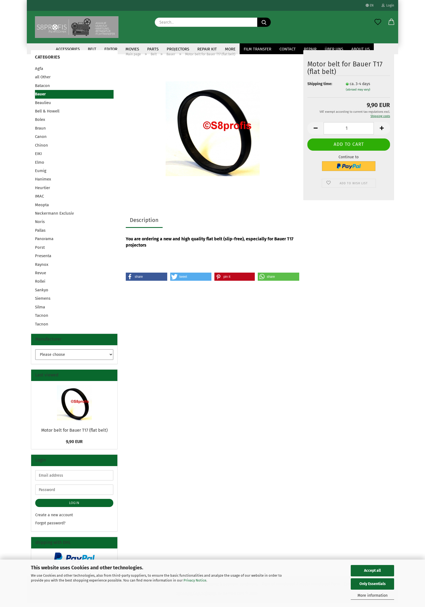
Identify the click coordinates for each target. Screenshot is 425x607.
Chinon (41, 149)
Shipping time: (319, 87)
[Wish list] (378, 22)
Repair (310, 49)
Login (388, 5)
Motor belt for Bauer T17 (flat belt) (74, 434)
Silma (40, 310)
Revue (40, 276)
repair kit (207, 49)
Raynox (41, 268)
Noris (40, 225)
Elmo (39, 165)
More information (373, 595)
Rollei (40, 285)
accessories (68, 49)
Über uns (334, 49)
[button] (391, 22)
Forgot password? (50, 527)
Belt (92, 49)
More (230, 49)
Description (144, 224)
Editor (110, 49)
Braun (40, 132)
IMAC (39, 200)
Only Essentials (372, 584)
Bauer (40, 97)
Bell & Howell (47, 114)
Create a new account (54, 518)
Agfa (39, 72)
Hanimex (43, 182)
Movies (132, 49)
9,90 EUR (74, 445)
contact (287, 49)
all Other (43, 80)
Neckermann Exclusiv (54, 217)
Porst (40, 251)
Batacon (42, 89)
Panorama (44, 242)
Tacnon (41, 319)
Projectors (178, 49)
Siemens (42, 302)
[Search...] (264, 22)
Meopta (42, 208)
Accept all (372, 570)
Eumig (40, 174)
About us (360, 49)
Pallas (40, 234)
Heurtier (42, 191)
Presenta (43, 259)
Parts (153, 49)
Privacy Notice (194, 580)
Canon (41, 140)
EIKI (38, 157)
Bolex (40, 123)
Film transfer (257, 49)
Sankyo (41, 293)
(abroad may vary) (358, 93)
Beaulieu (43, 106)
